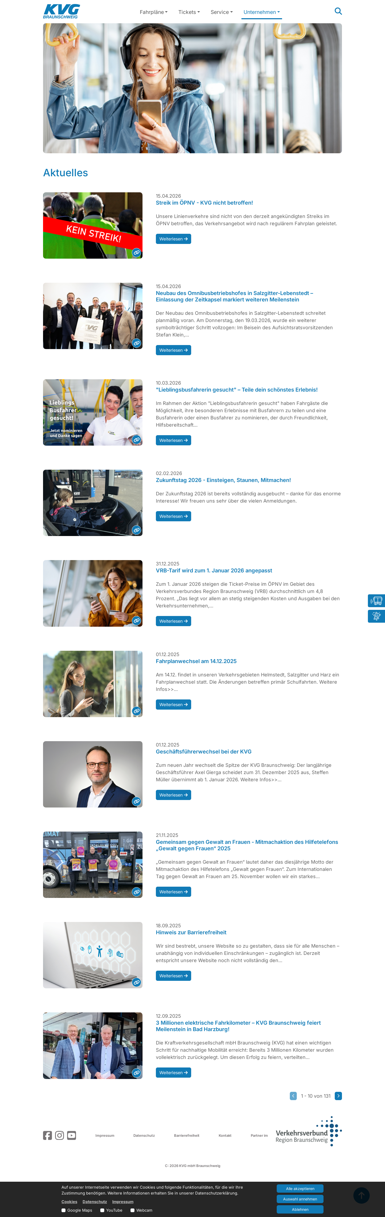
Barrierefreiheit (186, 1135)
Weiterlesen (173, 239)
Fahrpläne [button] (152, 12)
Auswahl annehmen (300, 1199)
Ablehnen (300, 1209)
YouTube (114, 1210)
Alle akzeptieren (300, 1188)
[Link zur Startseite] (61, 11)
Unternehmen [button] (260, 12)
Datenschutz (144, 1135)
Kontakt (225, 1135)
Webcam (144, 1210)
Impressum (104, 1135)
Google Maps (79, 1210)
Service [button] (220, 12)
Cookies (69, 1201)
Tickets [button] (187, 12)
